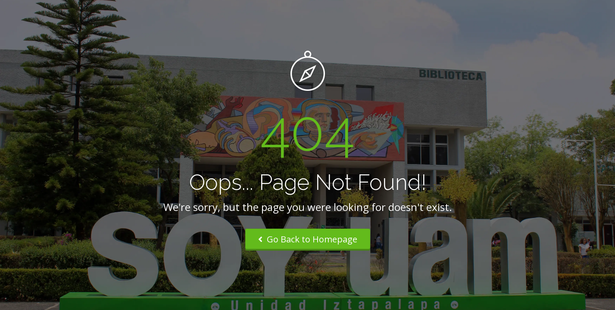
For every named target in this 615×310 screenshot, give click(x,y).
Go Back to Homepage (307, 239)
